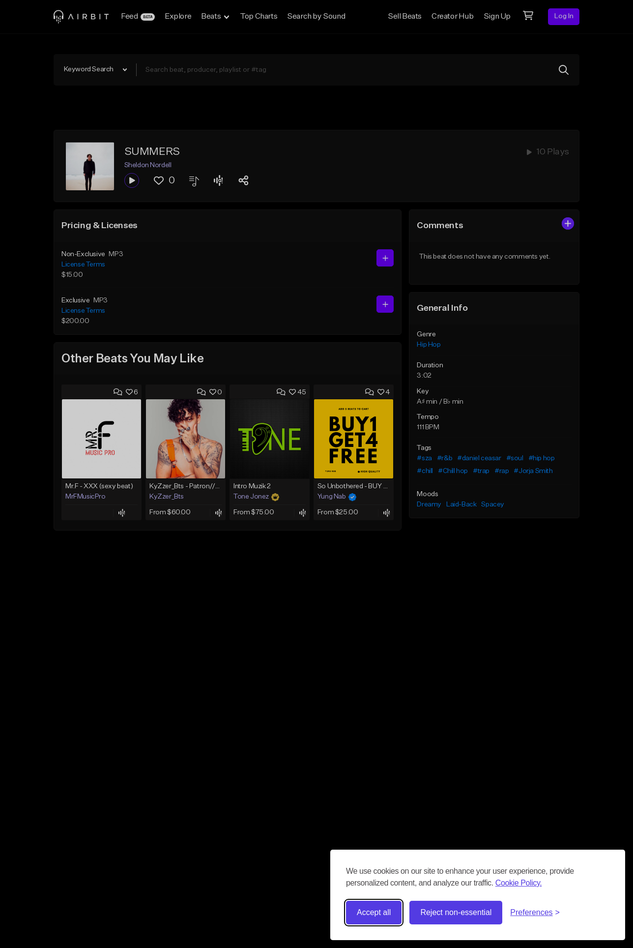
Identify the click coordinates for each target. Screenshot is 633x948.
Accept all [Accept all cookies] (374, 912)
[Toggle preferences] (535, 912)
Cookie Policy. (518, 883)
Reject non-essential (455, 912)
